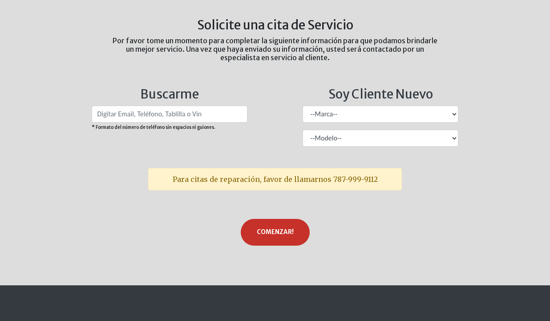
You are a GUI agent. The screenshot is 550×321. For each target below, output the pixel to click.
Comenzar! (275, 232)
